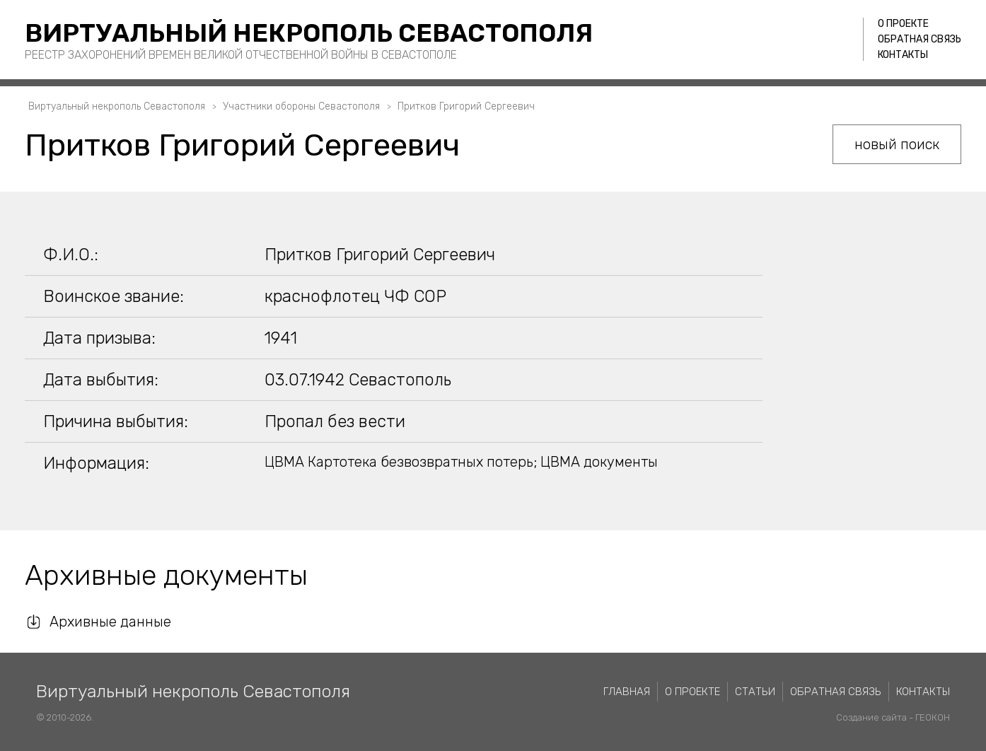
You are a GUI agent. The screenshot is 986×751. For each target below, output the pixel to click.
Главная (626, 691)
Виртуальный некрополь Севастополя (309, 33)
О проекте (903, 24)
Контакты (903, 55)
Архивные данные (110, 621)
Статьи (755, 691)
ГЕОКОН (932, 717)
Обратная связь (919, 39)
